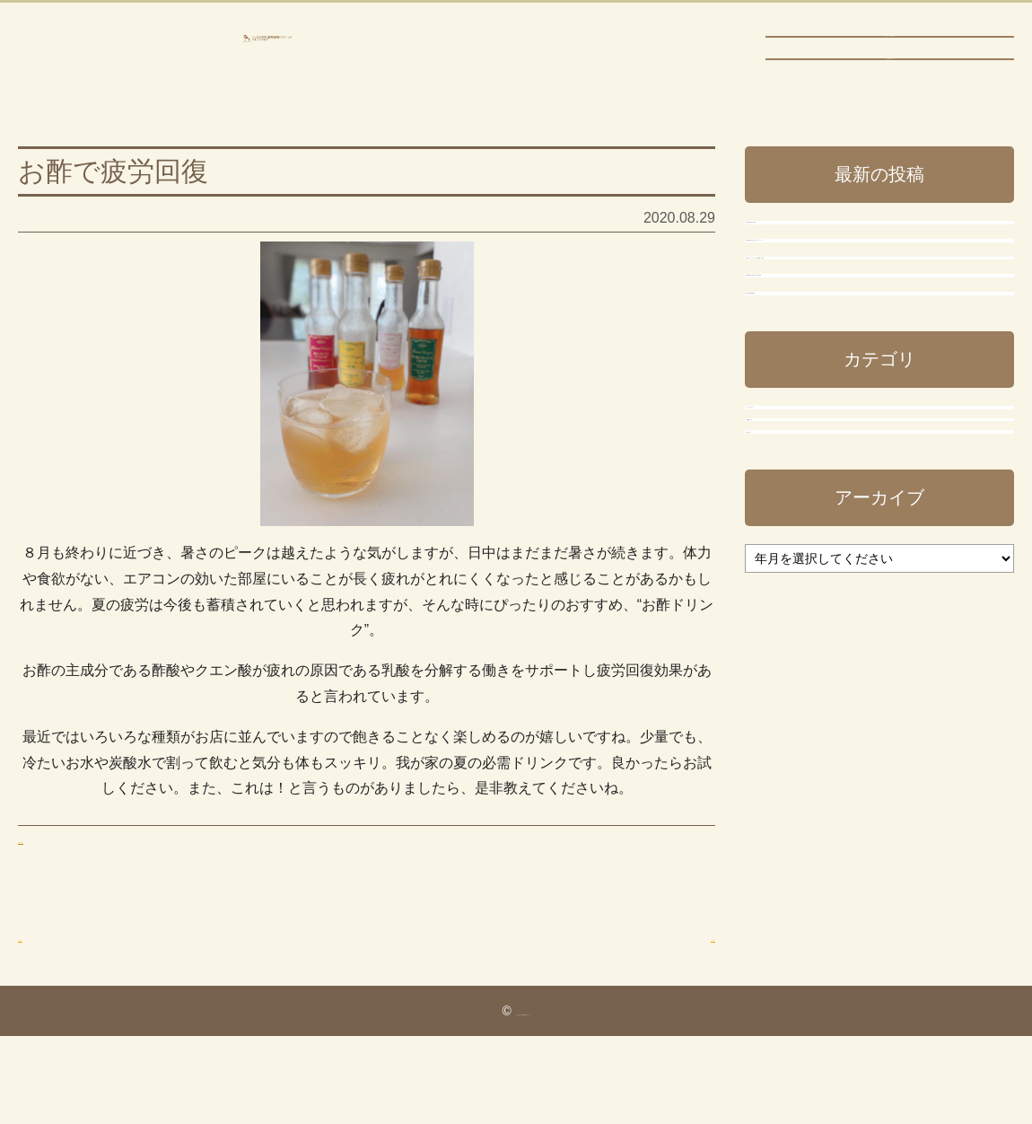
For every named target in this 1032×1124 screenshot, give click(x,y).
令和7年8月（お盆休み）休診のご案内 (877, 513)
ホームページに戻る (889, 50)
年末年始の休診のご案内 (833, 297)
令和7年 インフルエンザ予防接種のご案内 (873, 444)
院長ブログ (799, 839)
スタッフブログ (813, 729)
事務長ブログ (61, 892)
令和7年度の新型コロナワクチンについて (873, 366)
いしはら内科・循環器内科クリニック (267, 65)
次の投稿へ (679, 989)
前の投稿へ (54, 989)
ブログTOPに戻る (890, 83)
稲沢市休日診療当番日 (825, 573)
